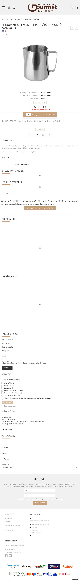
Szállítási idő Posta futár (29, 92)
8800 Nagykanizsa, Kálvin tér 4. (14, 546)
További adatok (40, 102)
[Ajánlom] (37, 135)
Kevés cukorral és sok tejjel (13, 390)
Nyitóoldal (8, 518)
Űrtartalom (35, 99)
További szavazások (9, 406)
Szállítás (35, 530)
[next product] (76, 28)
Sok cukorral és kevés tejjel (13, 393)
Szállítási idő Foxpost (30, 95)
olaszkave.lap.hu (7, 347)
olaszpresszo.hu (7, 339)
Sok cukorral (8, 388)
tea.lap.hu (5, 351)
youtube (10, 555)
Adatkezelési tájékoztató (40, 524)
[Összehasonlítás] (43, 135)
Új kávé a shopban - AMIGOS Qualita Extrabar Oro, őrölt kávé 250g (24, 363)
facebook (6, 555)
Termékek (8, 521)
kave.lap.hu (6, 343)
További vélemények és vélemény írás (40, 208)
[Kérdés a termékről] (49, 135)
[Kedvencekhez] (31, 135)
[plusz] (32, 114)
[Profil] (9, 7)
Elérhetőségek (37, 533)
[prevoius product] (72, 28)
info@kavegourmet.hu (13, 552)
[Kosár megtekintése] (76, 7)
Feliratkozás (40, 503)
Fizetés (34, 527)
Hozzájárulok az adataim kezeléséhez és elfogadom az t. (28, 398)
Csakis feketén (9, 383)
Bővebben (40, 129)
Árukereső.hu (12, 567)
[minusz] (24, 114)
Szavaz (8, 402)
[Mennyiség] (28, 114)
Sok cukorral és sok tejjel (12, 395)
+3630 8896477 (11, 549)
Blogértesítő (9, 530)
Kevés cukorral (9, 385)
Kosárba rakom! (46, 115)
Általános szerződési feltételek (39, 521)
